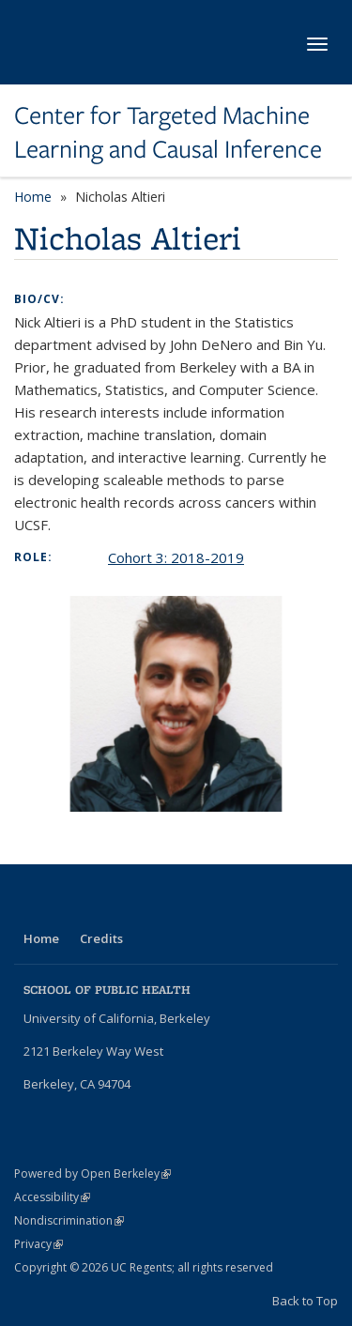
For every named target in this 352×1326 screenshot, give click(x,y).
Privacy (38, 1244)
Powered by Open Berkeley (92, 1173)
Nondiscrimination (69, 1220)
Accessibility (52, 1197)
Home (33, 197)
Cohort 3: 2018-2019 (176, 557)
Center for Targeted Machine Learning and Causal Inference (168, 133)
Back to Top (305, 1300)
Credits (101, 938)
